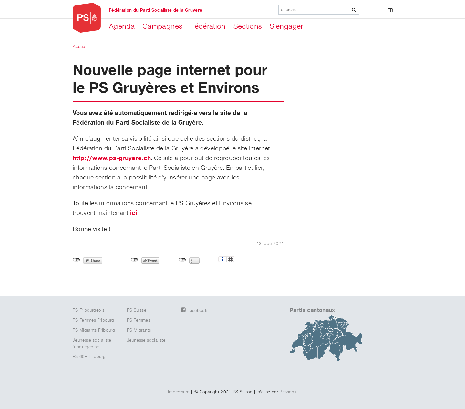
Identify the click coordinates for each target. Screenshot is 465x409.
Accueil (80, 47)
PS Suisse (136, 310)
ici (133, 213)
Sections (247, 26)
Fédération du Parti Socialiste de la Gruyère (155, 10)
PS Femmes (138, 320)
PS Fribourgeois (88, 310)
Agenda (122, 26)
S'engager (286, 26)
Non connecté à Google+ (182, 260)
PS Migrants (139, 330)
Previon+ (288, 392)
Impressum (178, 392)
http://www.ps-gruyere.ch (112, 158)
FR (390, 10)
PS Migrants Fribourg (94, 330)
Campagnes (162, 26)
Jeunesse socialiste (146, 340)
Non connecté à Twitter (134, 260)
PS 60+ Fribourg (89, 356)
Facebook (197, 310)
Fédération (208, 26)
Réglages (230, 259)
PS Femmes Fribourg (93, 320)
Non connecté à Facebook (76, 260)
